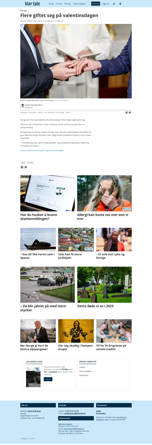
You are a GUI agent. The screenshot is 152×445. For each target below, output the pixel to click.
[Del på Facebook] (126, 112)
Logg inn (105, 3)
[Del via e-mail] (129, 112)
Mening (67, 3)
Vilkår (98, 411)
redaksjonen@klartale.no (74, 413)
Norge (51, 3)
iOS (45, 372)
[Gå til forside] (32, 4)
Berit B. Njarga (34, 411)
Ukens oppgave (79, 3)
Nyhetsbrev (84, 375)
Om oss (23, 413)
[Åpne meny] (120, 4)
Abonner (95, 3)
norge (30, 163)
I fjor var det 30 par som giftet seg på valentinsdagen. (42, 150)
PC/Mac (65, 369)
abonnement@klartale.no (74, 429)
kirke (23, 163)
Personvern (101, 413)
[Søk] (114, 3)
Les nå (48, 379)
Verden (59, 3)
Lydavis (82, 367)
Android (53, 372)
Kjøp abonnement (65, 424)
